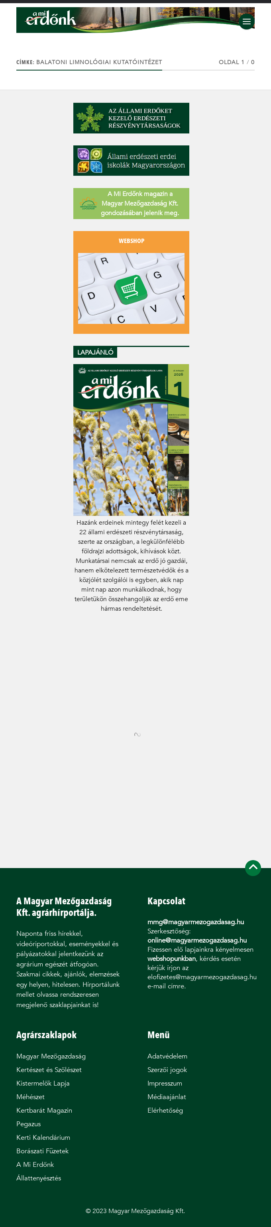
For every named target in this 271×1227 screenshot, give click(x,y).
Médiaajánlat (166, 1097)
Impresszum (164, 1083)
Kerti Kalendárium (43, 1137)
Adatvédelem (167, 1056)
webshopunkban (171, 958)
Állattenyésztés (38, 1178)
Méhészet (30, 1097)
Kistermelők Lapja (43, 1083)
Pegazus (28, 1124)
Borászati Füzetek (42, 1151)
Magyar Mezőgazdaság (51, 1056)
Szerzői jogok (167, 1069)
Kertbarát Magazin (44, 1110)
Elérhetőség (165, 1110)
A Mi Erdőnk (35, 1164)
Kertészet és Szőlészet (49, 1069)
